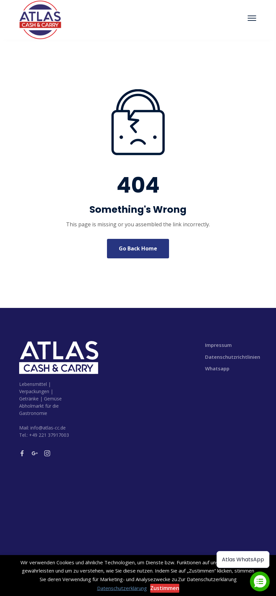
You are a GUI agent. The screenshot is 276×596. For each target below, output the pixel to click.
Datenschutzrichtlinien (231, 357)
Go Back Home (138, 248)
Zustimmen (164, 588)
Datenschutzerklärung (122, 588)
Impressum (218, 345)
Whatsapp (217, 368)
